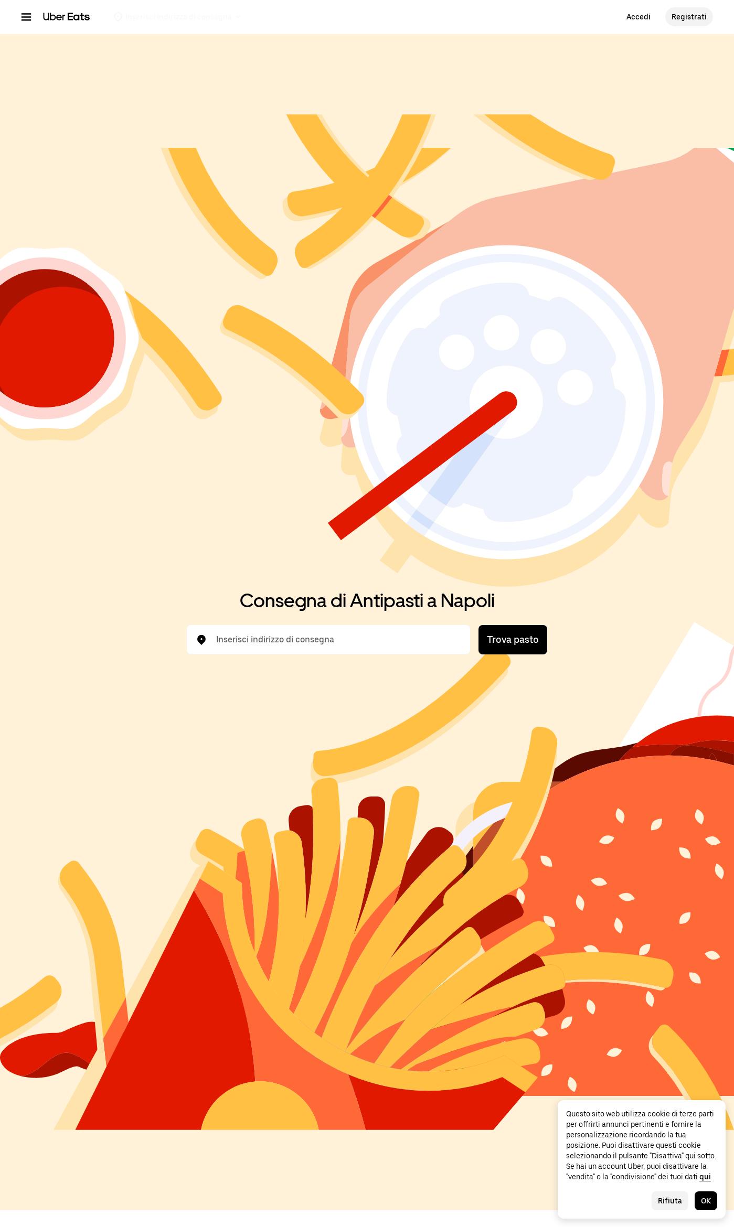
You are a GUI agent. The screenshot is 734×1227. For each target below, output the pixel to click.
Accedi (638, 17)
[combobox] (337, 639)
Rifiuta (670, 1201)
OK (706, 1201)
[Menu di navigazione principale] (26, 16)
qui (705, 1176)
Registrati (689, 17)
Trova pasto (513, 639)
